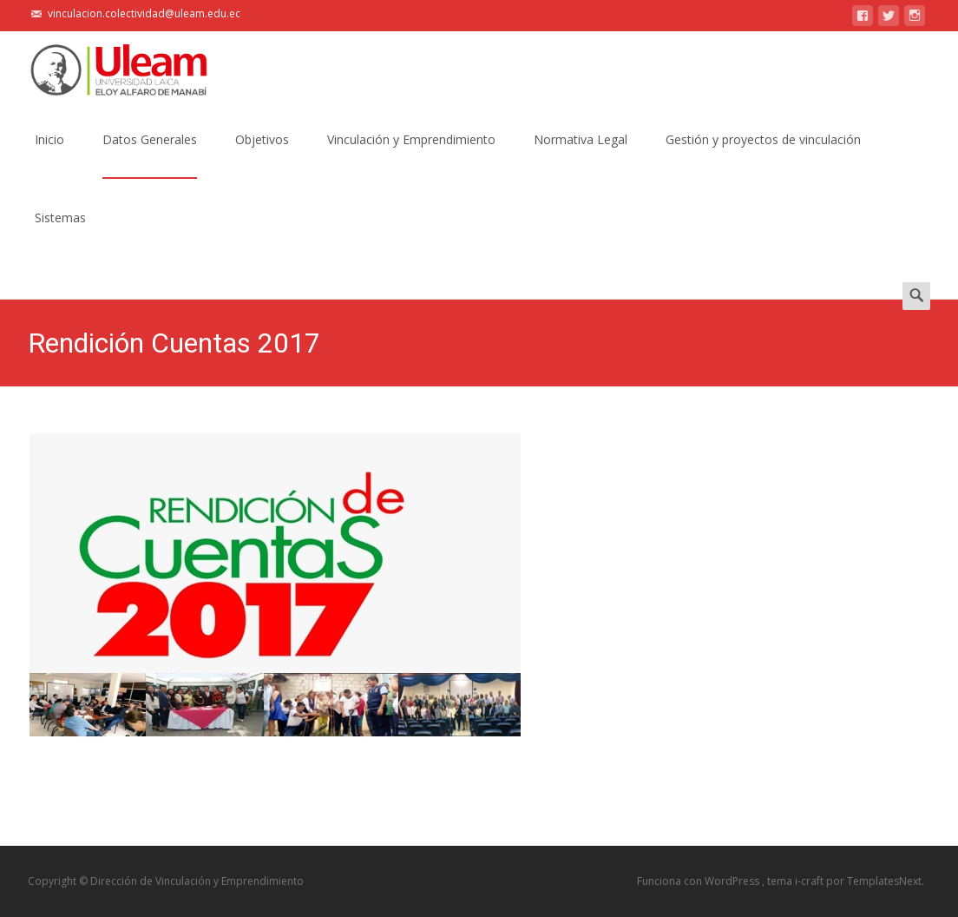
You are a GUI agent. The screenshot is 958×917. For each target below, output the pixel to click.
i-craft (810, 881)
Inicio (49, 155)
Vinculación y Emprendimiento (411, 155)
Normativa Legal (580, 155)
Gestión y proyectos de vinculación (763, 155)
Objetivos (262, 155)
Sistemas (60, 233)
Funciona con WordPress (699, 881)
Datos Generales (149, 155)
